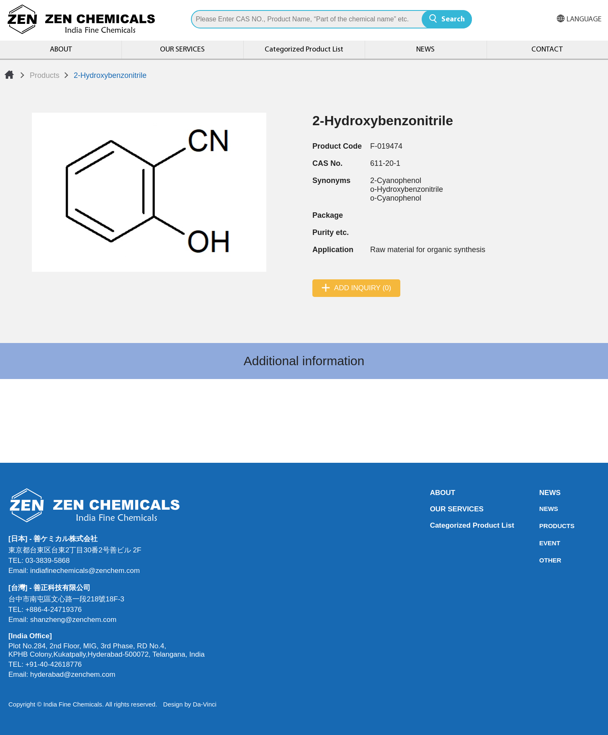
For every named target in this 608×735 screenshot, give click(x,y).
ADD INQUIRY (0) (362, 288)
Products (44, 75)
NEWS (425, 50)
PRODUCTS (541, 525)
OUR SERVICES (182, 50)
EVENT (541, 543)
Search (453, 19)
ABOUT (61, 50)
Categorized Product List (304, 50)
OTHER (541, 560)
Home (9, 74)
